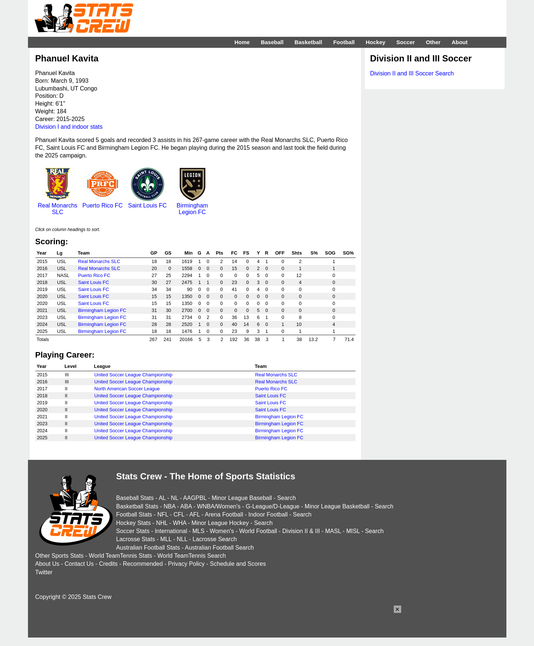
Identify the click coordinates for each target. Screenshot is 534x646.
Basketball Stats (137, 506)
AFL (194, 514)
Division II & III (301, 531)
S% (314, 253)
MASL (333, 531)
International (171, 531)
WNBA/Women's (218, 506)
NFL (163, 514)
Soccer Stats (133, 531)
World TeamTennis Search (191, 556)
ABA (186, 506)
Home (242, 42)
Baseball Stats (135, 498)
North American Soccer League (127, 388)
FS (246, 253)
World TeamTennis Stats (120, 556)
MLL (166, 539)
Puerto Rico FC (102, 202)
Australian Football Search (219, 547)
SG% (348, 253)
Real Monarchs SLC (58, 205)
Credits (108, 564)
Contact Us (79, 564)
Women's (222, 531)
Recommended (143, 564)
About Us (47, 564)
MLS (198, 531)
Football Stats (134, 514)
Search (286, 498)
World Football (258, 531)
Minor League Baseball (242, 498)
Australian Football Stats (148, 547)
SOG (330, 253)
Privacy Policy (186, 564)
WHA (179, 523)
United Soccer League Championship (133, 374)
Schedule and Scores (238, 564)
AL (162, 498)
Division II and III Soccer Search (412, 73)
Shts (297, 253)
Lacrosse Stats (135, 539)
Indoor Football (268, 514)
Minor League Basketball (337, 506)
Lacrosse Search (214, 539)
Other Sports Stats (59, 556)
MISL (353, 531)
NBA (169, 506)
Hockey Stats (133, 523)
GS (168, 253)
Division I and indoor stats (69, 127)
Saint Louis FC (147, 202)
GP (154, 253)
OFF (280, 253)
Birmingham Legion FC (192, 205)
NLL (182, 539)
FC (234, 253)
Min (188, 253)
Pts (219, 253)
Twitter (44, 572)
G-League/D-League (273, 506)
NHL (161, 523)
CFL (178, 514)
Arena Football (224, 514)
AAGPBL (194, 498)
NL (174, 498)
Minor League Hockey (220, 523)
